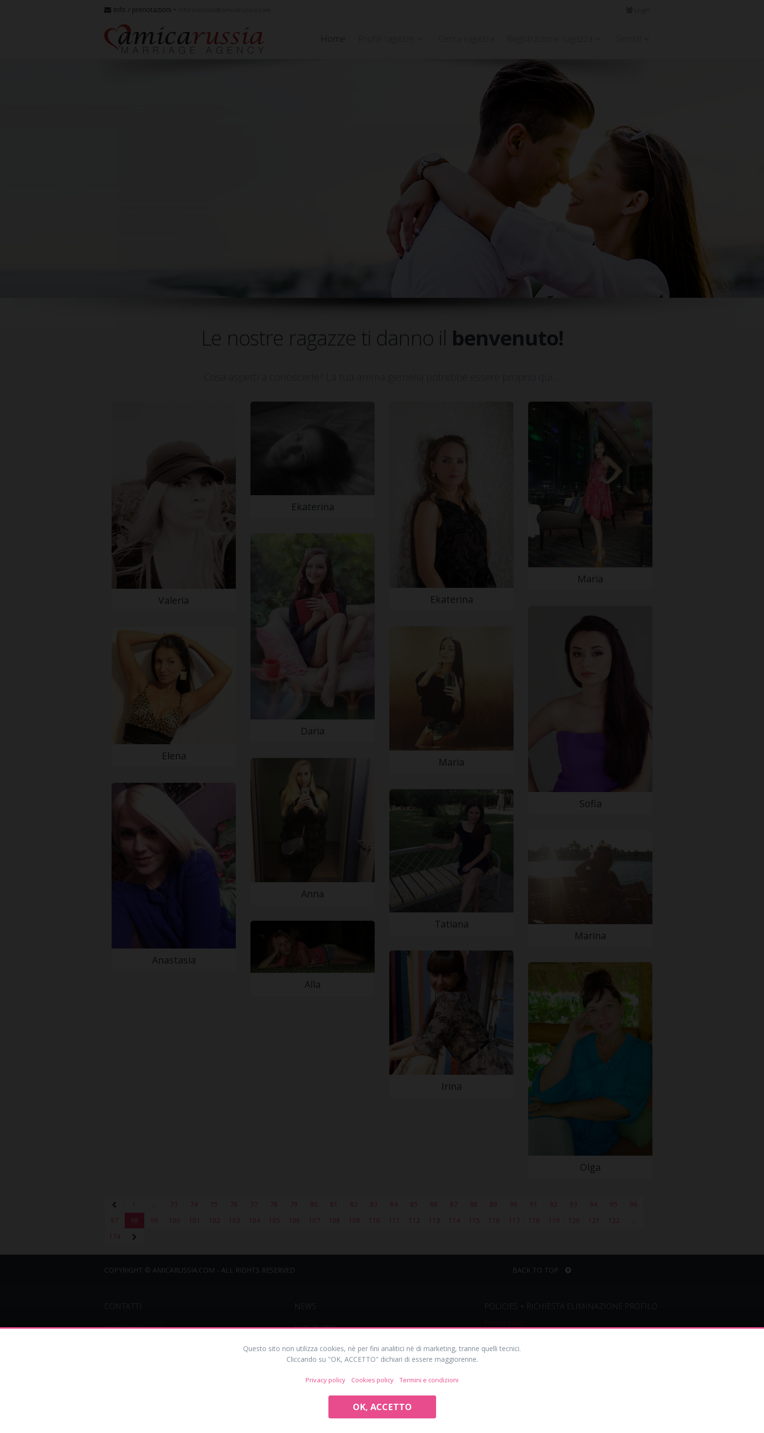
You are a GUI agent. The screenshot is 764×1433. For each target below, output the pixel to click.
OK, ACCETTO (382, 1407)
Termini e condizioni (429, 1379)
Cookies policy (372, 1379)
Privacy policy (325, 1379)
